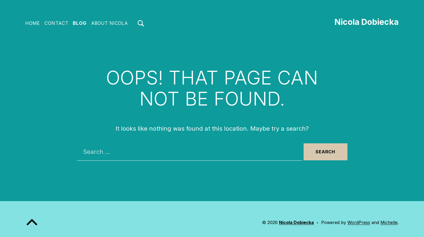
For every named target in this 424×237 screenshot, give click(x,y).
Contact (56, 23)
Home (32, 23)
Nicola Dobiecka (366, 22)
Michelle (388, 222)
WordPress (358, 222)
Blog (79, 23)
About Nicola (109, 23)
